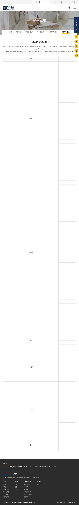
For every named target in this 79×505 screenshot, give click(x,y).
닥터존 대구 (37, 2)
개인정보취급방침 (61, 502)
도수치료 (26, 487)
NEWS (38, 484)
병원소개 (5, 481)
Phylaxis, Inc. (32, 502)
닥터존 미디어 (40, 481)
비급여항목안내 (66, 32)
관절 (16, 487)
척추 (16, 484)
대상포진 (17, 489)
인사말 (10, 32)
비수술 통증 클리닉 (28, 481)
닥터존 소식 (64, 2)
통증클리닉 (17, 481)
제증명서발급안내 (53, 32)
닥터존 (55, 2)
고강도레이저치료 (28, 494)
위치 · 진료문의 (41, 32)
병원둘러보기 (29, 32)
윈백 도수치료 (27, 484)
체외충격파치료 (27, 492)
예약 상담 (73, 2)
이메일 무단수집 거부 (71, 502)
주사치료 (26, 489)
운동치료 (26, 497)
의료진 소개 (19, 32)
